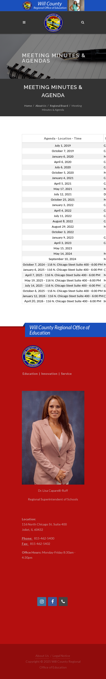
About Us (40, 105)
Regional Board (59, 105)
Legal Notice (61, 656)
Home (28, 105)
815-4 (38, 538)
